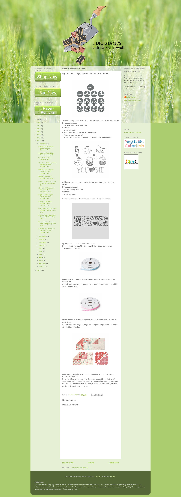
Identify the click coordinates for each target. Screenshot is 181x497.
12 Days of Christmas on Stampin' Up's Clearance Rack (47, 190)
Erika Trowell (131, 97)
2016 (39, 132)
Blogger (113, 476)
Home (91, 462)
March (41, 260)
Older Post (114, 462)
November (42, 236)
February (42, 263)
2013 (39, 141)
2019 (39, 126)
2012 (39, 270)
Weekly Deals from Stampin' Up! (44, 159)
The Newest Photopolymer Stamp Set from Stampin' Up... (47, 164)
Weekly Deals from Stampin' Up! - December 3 (44, 203)
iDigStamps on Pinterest (132, 132)
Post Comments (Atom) (80, 467)
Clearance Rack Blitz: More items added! (45, 154)
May (40, 254)
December (42, 143)
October (42, 239)
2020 (39, 123)
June (41, 251)
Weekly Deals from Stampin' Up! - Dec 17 (46, 177)
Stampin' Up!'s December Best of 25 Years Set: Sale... (47, 217)
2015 (39, 135)
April (40, 257)
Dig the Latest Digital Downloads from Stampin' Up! (45, 148)
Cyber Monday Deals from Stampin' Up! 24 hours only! (47, 210)
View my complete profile (132, 100)
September (43, 242)
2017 (39, 129)
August (41, 245)
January (42, 266)
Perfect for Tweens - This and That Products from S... (47, 183)
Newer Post (68, 462)
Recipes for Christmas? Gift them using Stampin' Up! (46, 230)
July (40, 248)
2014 (39, 138)
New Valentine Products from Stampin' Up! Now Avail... (47, 223)
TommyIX (97, 476)
